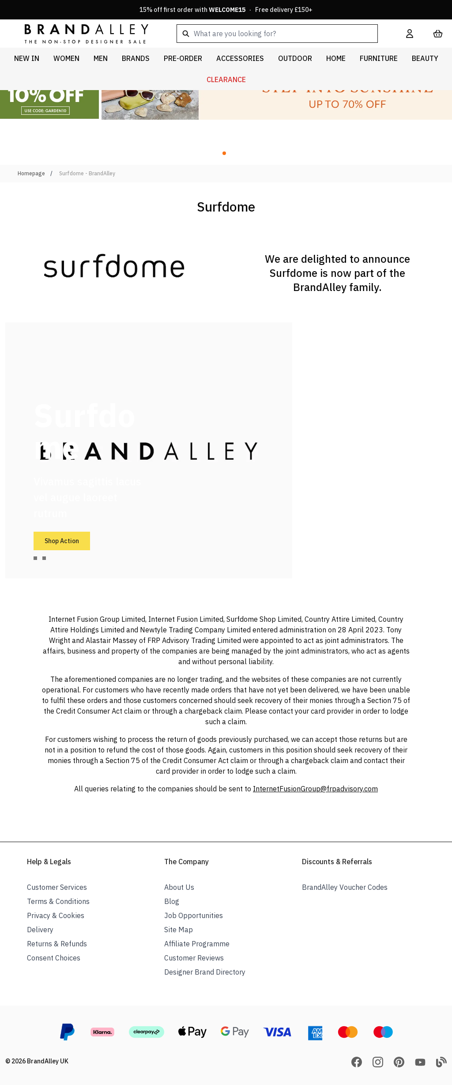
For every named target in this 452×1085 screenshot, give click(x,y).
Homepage (31, 173)
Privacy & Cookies (55, 915)
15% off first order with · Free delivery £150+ (226, 10)
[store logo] (79, 33)
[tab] (35, 558)
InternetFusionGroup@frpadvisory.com (315, 788)
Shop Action (62, 541)
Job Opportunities (193, 915)
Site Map (178, 929)
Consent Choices (53, 957)
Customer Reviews (194, 957)
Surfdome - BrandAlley (87, 173)
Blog (171, 901)
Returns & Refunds (57, 943)
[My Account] (410, 33)
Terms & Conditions (58, 901)
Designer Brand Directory (204, 972)
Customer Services (57, 887)
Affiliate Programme (197, 943)
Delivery (40, 929)
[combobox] (277, 33)
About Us (179, 887)
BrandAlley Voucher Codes (345, 887)
